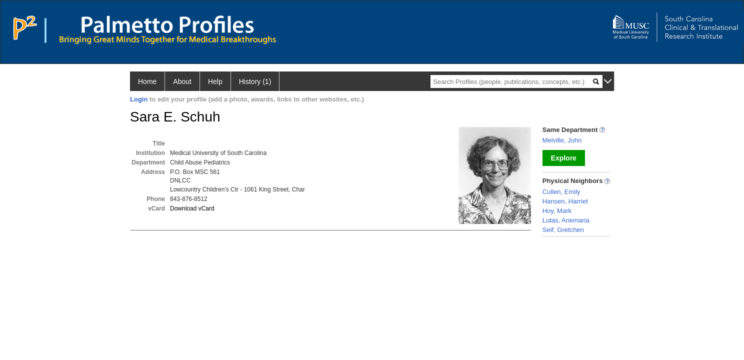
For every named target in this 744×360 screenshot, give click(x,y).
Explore (563, 158)
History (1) (255, 82)
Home (147, 82)
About (182, 82)
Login (139, 99)
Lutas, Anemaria (566, 220)
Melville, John (562, 140)
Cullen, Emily (561, 192)
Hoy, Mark (557, 210)
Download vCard (192, 208)
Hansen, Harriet (565, 201)
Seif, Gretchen (563, 230)
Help (215, 82)
